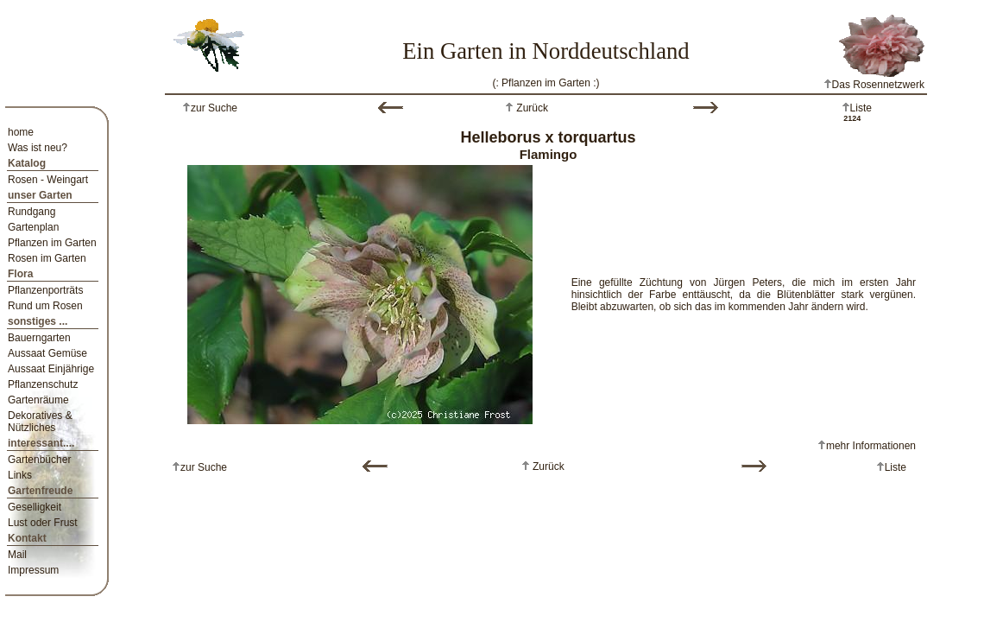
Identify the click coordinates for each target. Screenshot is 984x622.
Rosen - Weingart (48, 180)
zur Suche (214, 108)
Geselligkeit (34, 507)
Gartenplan (33, 227)
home (21, 132)
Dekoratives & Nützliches (40, 421)
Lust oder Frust (43, 523)
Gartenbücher (39, 460)
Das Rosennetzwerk (873, 85)
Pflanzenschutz (43, 384)
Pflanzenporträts (45, 290)
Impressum (33, 570)
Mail (17, 555)
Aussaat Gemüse (47, 353)
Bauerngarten (39, 338)
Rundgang (31, 212)
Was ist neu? (37, 148)
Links (20, 475)
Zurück (531, 108)
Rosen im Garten (47, 258)
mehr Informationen (871, 446)
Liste (861, 108)
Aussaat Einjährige (51, 369)
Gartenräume (38, 400)
